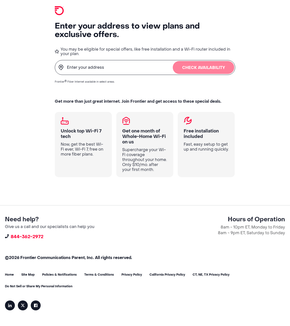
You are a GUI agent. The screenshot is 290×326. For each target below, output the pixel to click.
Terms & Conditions (99, 275)
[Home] (59, 11)
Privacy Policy (131, 275)
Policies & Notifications (59, 275)
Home (9, 275)
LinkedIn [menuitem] (10, 305)
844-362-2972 (24, 237)
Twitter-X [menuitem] (23, 305)
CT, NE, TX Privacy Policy (211, 275)
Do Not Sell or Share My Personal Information (38, 286)
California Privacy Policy (167, 275)
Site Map (28, 275)
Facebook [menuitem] (36, 305)
